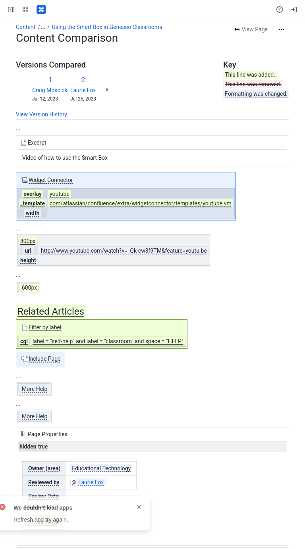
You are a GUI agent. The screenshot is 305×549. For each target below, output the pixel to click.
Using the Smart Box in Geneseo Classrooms (107, 27)
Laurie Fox (83, 90)
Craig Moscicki (50, 90)
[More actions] (281, 29)
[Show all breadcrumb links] (43, 27)
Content (25, 27)
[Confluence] (41, 9)
